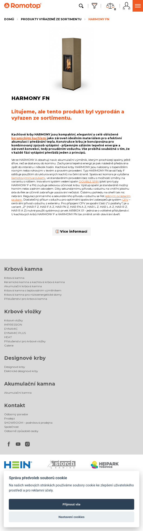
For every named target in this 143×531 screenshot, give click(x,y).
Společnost (11, 427)
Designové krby (25, 358)
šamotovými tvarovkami (28, 178)
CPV (125, 199)
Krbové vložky (22, 311)
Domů (9, 19)
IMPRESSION (13, 324)
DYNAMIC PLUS (15, 333)
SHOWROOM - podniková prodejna (28, 422)
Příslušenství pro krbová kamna (25, 298)
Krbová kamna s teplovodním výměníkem (32, 290)
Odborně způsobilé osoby (21, 431)
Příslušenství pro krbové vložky (25, 341)
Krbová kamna (23, 269)
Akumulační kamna (29, 384)
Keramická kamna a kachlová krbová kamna (34, 282)
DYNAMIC (11, 328)
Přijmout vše (72, 504)
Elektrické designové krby (21, 371)
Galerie (8, 345)
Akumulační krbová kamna (23, 286)
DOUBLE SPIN (89, 181)
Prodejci (9, 418)
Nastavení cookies (71, 517)
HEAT (8, 337)
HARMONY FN (98, 19)
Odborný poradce (16, 414)
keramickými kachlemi (28, 138)
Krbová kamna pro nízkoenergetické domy (33, 294)
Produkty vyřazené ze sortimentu (51, 19)
